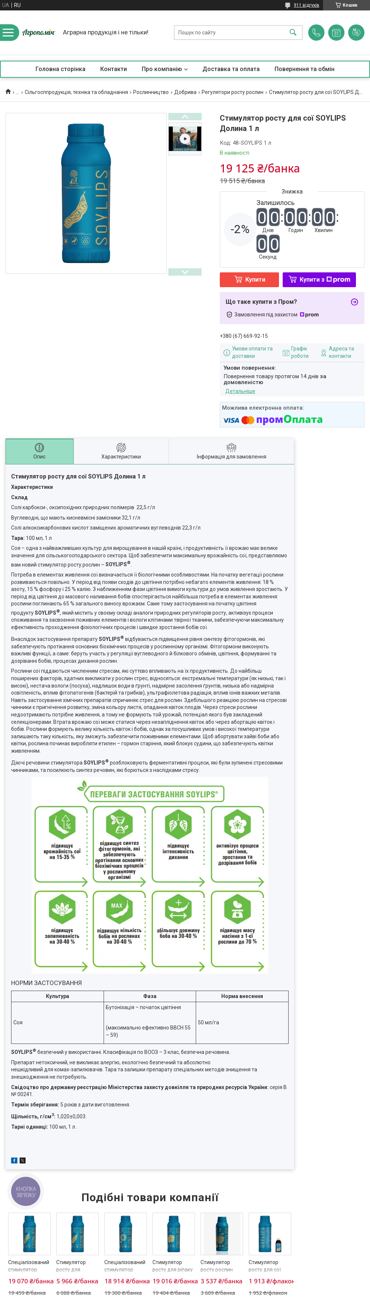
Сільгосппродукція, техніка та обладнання (76, 92)
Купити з (325, 279)
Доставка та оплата (231, 69)
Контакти (113, 69)
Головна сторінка (60, 69)
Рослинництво (151, 92)
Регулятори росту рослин (232, 92)
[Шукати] (293, 33)
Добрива (185, 92)
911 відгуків (306, 5)
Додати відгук (356, 32)
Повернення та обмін (304, 69)
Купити (255, 279)
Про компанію (162, 69)
